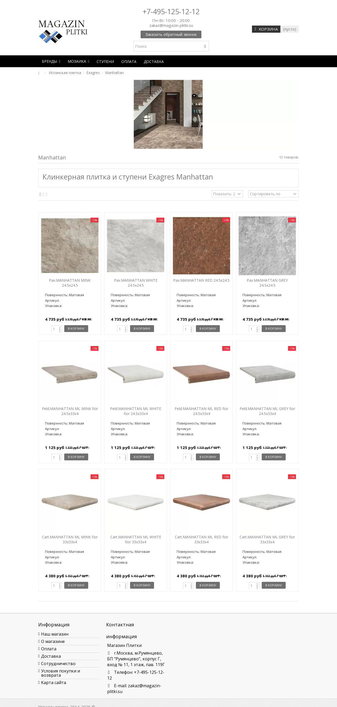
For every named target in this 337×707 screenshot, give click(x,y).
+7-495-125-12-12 (171, 11)
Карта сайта (53, 682)
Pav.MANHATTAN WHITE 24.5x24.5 (135, 283)
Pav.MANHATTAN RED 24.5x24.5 (201, 280)
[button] (51, 61)
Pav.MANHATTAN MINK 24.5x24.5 (70, 283)
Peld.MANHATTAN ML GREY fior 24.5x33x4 (267, 411)
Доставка (51, 656)
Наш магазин (54, 634)
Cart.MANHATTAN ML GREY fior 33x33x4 (267, 539)
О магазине (53, 641)
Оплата (48, 649)
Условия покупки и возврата (60, 673)
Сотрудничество (58, 663)
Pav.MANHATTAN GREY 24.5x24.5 (267, 283)
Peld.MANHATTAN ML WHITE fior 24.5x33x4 (135, 411)
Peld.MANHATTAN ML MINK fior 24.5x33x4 (70, 411)
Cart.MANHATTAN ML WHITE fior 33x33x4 (135, 539)
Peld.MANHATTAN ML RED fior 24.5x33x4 (201, 411)
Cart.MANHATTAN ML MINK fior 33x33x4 (70, 539)
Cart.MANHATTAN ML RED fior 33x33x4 (201, 539)
